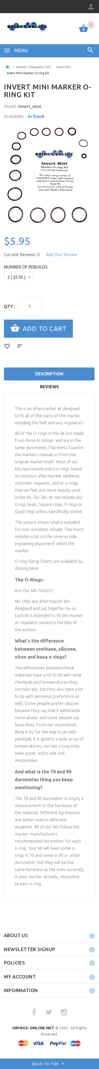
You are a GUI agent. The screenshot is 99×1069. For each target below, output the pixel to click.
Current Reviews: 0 (22, 254)
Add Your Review (61, 254)
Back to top (49, 1064)
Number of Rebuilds (26, 267)
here (33, 568)
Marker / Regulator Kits (33, 67)
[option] (49, 176)
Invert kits (63, 67)
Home (7, 67)
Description (49, 373)
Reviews (49, 386)
